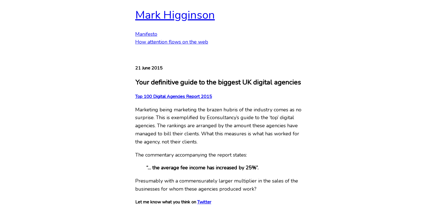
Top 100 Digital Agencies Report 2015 (173, 96)
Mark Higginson (175, 15)
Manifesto (146, 34)
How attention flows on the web (171, 42)
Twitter (204, 202)
